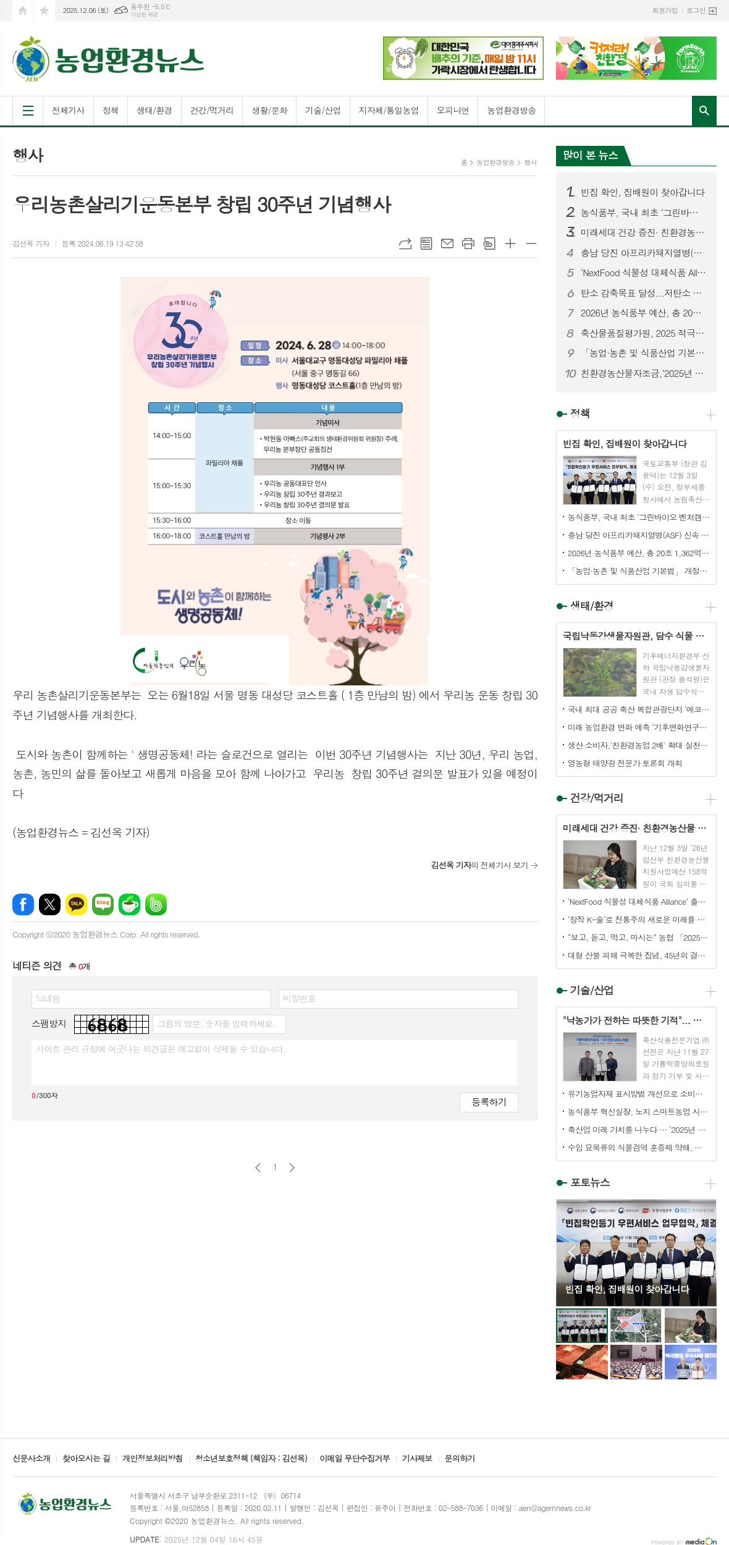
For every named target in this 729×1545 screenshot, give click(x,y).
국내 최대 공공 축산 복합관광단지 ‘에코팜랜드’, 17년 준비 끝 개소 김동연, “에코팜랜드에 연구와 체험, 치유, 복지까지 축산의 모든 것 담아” (639, 709)
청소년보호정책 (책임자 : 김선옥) (251, 1459)
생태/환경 (154, 110)
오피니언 (453, 110)
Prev (571, 1252)
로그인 (696, 10)
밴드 (156, 904)
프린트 (468, 243)
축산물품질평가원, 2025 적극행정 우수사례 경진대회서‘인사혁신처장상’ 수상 (644, 333)
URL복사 (405, 243)
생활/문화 (269, 110)
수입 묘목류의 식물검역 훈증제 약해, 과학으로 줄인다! (639, 1147)
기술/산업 (323, 110)
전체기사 (68, 110)
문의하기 (460, 1459)
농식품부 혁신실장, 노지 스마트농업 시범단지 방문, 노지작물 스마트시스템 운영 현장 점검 (639, 1111)
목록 (426, 243)
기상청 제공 (144, 15)
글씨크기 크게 (510, 243)
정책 (111, 110)
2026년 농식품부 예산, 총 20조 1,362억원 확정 (644, 313)
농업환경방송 (511, 110)
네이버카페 (129, 904)
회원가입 (665, 10)
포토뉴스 (590, 1182)
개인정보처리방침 (152, 1459)
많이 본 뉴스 (590, 155)
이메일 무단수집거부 (354, 1459)
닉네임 (48, 998)
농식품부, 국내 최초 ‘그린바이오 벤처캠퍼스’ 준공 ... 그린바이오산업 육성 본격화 (644, 212)
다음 (292, 1168)
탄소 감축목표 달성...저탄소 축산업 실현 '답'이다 (644, 293)
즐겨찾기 (44, 11)
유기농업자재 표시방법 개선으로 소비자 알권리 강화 (639, 1093)
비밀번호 (299, 998)
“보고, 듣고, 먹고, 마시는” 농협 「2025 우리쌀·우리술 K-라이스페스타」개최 (639, 937)
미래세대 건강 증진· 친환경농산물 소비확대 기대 (644, 232)
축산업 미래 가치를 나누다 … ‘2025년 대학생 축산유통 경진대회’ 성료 (639, 1129)
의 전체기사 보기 (479, 865)
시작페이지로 (22, 11)
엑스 (50, 904)
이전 (258, 1168)
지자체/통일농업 (389, 110)
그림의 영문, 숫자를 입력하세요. (216, 1023)
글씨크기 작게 (531, 243)
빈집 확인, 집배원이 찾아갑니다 (642, 192)
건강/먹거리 (212, 110)
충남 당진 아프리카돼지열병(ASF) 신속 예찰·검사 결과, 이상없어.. (644, 253)
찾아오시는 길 (86, 1459)
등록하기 (488, 1101)
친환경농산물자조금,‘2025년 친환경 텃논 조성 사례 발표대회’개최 (644, 373)
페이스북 (23, 904)
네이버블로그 (103, 904)
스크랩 (489, 243)
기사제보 (417, 1459)
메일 (447, 243)
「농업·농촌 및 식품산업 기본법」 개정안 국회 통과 (644, 353)
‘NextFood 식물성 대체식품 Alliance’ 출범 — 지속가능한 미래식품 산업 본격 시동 (644, 272)
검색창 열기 (704, 110)
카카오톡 (76, 904)
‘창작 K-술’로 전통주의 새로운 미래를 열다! (639, 919)
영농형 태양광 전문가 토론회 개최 (625, 763)
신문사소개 (31, 1459)
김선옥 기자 (30, 243)
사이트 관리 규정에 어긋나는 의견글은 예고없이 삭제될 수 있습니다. (160, 1048)
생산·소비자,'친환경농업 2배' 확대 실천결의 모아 (639, 745)
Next (700, 1252)
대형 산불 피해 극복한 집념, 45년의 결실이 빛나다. (639, 955)
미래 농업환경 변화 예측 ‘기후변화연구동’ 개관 (639, 727)
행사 (530, 162)
